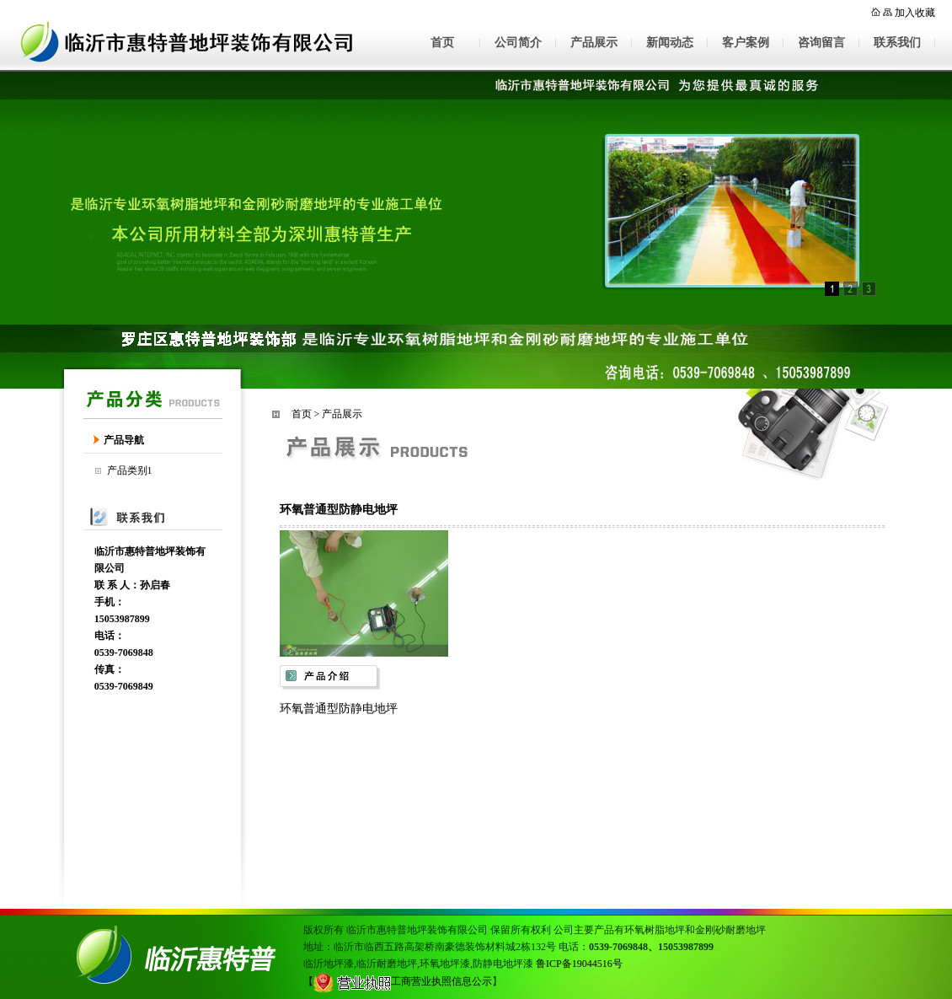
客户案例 (745, 42)
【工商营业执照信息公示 (397, 981)
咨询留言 (821, 42)
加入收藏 (915, 13)
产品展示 (594, 42)
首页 (442, 42)
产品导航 (124, 440)
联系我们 (897, 42)
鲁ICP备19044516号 (579, 963)
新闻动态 (669, 42)
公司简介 (518, 42)
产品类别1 (129, 470)
